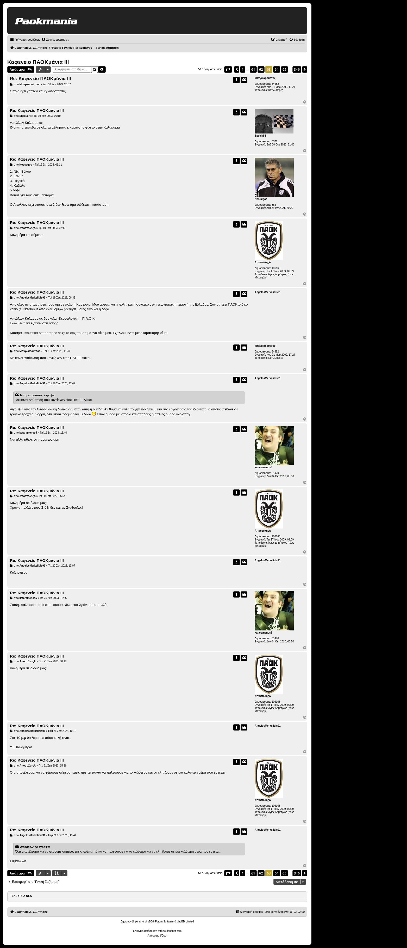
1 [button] (242, 69)
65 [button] (284, 69)
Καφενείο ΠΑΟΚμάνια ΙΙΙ (38, 62)
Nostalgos (261, 199)
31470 (275, 473)
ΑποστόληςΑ (263, 262)
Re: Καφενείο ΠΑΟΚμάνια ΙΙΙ (40, 78)
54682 (275, 83)
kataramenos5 (263, 467)
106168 (276, 268)
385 (274, 204)
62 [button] (261, 69)
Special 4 (260, 135)
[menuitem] (55, 40)
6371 (274, 141)
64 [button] (277, 69)
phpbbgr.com (173, 930)
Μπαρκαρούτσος (265, 78)
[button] (228, 69)
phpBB (148, 921)
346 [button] (297, 69)
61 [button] (253, 69)
